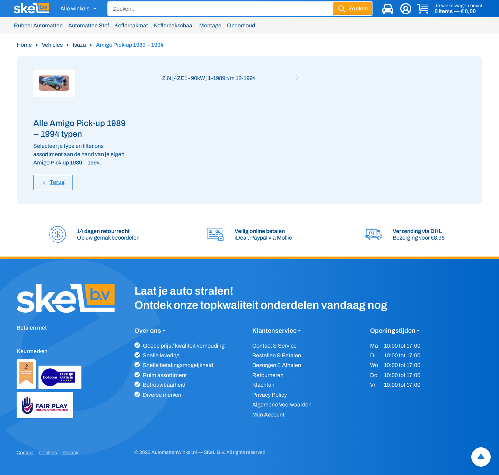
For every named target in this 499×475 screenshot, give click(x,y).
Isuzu (79, 45)
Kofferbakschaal (174, 25)
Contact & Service (274, 346)
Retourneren (267, 375)
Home (24, 45)
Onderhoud (241, 25)
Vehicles (52, 45)
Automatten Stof (88, 25)
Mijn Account (268, 415)
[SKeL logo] (31, 8)
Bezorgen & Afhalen (276, 365)
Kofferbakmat (131, 25)
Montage (210, 25)
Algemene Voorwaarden (282, 404)
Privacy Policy (269, 395)
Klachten (263, 385)
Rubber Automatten (38, 25)
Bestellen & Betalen (276, 355)
